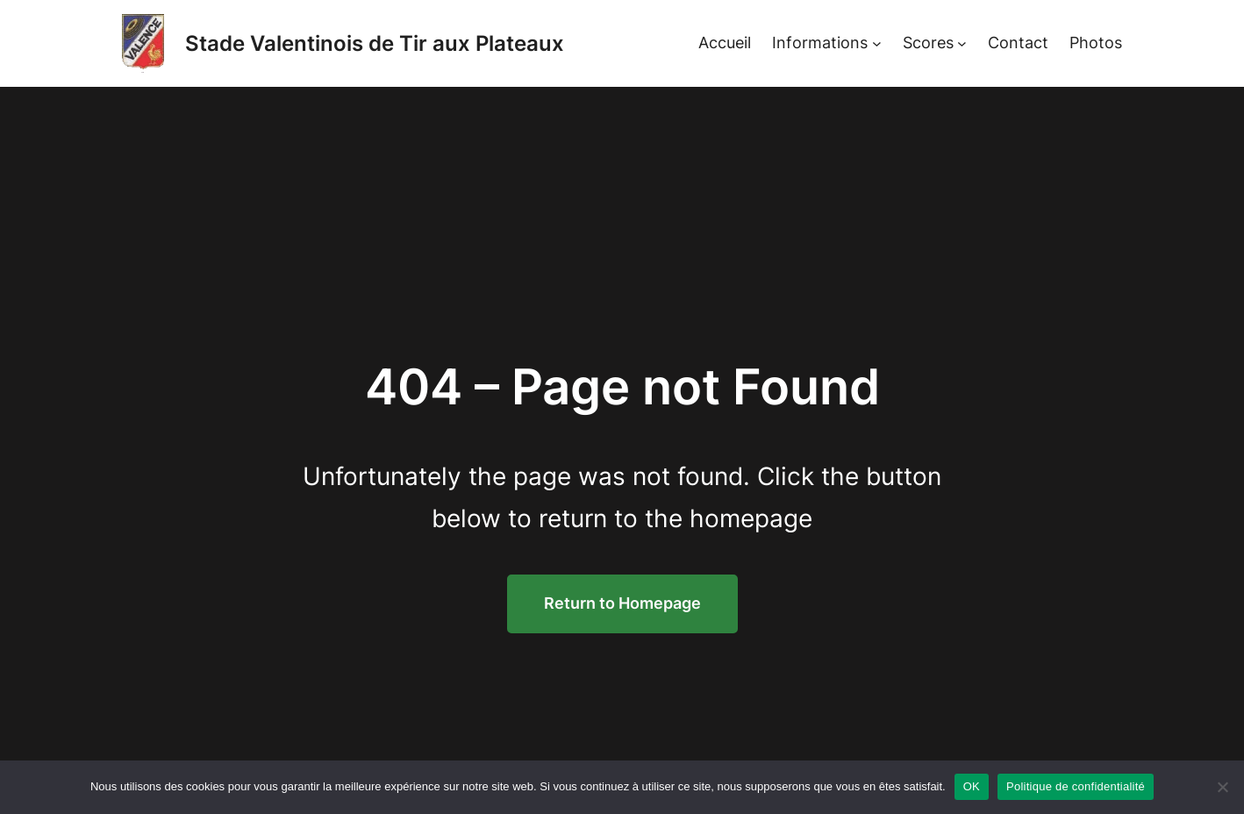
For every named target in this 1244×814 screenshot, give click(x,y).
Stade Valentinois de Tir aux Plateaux (374, 43)
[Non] (1222, 787)
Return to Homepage (622, 603)
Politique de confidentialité (1075, 786)
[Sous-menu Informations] (877, 43)
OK (971, 786)
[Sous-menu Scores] (962, 43)
